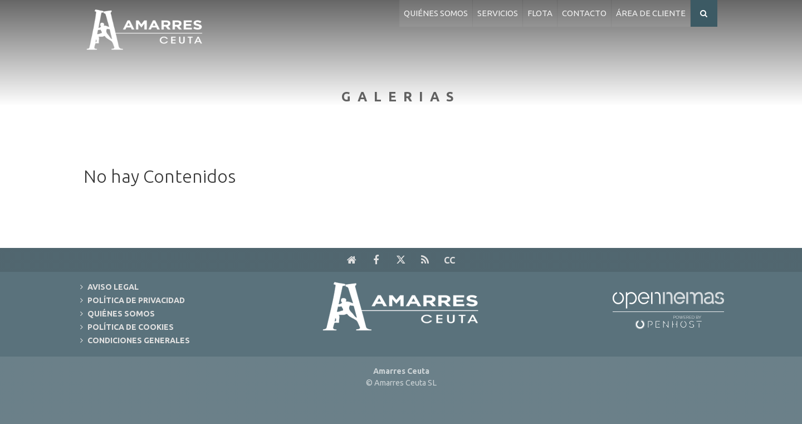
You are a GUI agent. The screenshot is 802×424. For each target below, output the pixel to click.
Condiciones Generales (138, 340)
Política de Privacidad (136, 300)
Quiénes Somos (121, 313)
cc (449, 260)
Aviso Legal (113, 286)
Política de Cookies (130, 327)
